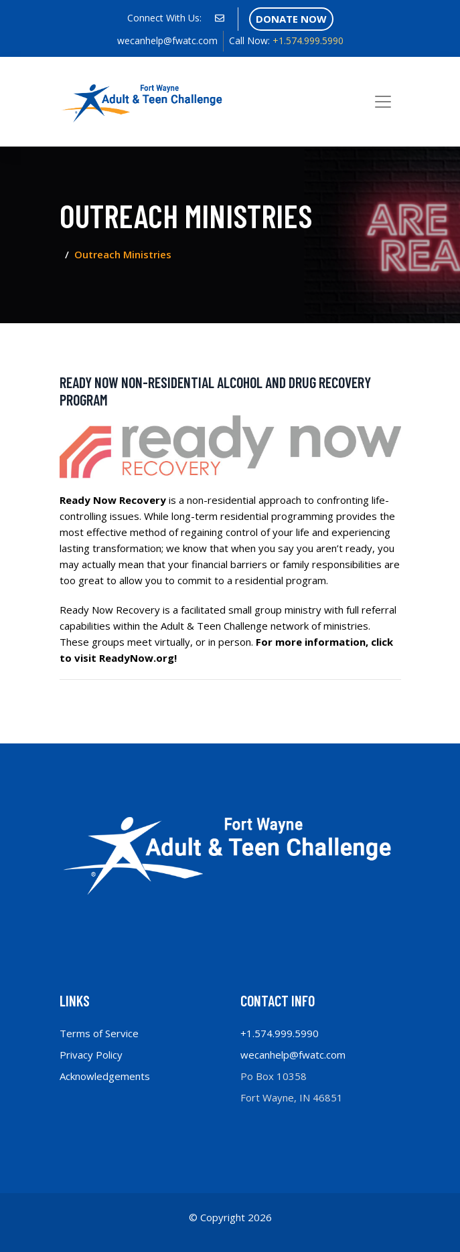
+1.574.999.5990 (286, 40)
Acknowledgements (105, 1076)
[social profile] (220, 18)
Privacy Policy (91, 1054)
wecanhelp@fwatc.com (167, 40)
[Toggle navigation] (383, 101)
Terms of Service (99, 1033)
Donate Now (291, 18)
